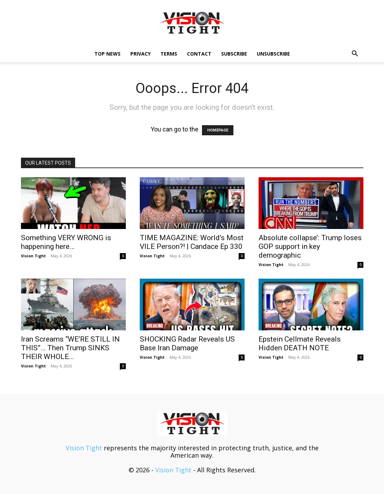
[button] (355, 54)
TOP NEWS (107, 53)
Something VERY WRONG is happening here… (66, 242)
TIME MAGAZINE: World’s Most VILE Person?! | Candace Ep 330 (192, 242)
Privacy (140, 53)
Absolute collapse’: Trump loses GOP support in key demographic (310, 246)
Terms (168, 53)
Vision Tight (33, 255)
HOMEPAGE (217, 130)
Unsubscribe (273, 53)
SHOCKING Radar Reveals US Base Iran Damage (187, 343)
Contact (199, 53)
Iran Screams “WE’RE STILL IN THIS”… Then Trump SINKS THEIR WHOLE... (70, 348)
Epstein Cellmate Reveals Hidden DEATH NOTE (300, 343)
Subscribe (234, 53)
